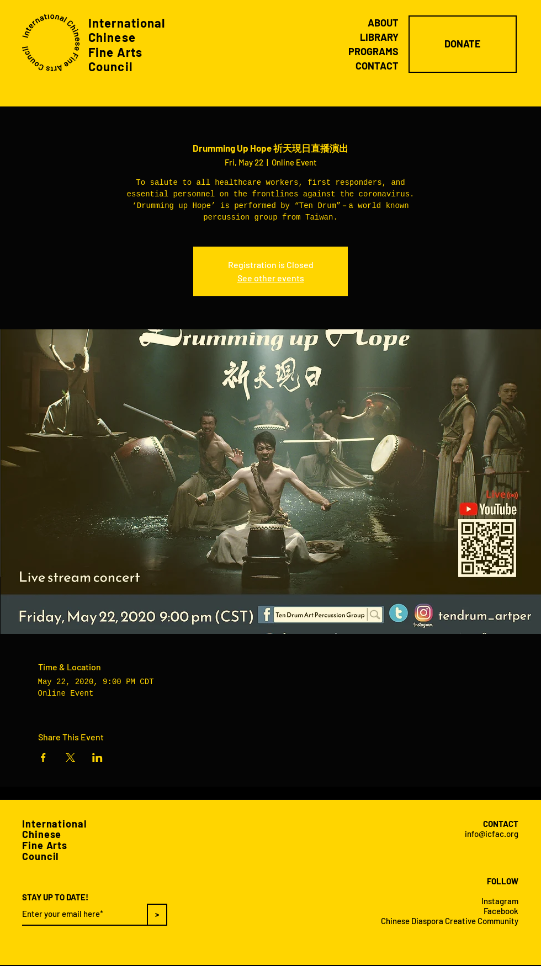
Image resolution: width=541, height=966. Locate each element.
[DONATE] (463, 44)
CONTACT (377, 66)
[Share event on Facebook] (43, 757)
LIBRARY (379, 37)
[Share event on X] (70, 757)
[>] (157, 915)
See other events (270, 278)
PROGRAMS (373, 51)
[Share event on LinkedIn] (97, 757)
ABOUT (383, 23)
